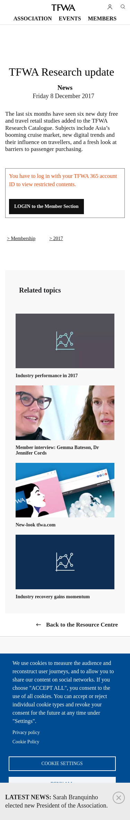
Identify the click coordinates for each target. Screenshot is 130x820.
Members (102, 18)
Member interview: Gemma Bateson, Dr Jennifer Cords (57, 450)
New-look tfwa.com (35, 524)
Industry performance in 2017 (47, 375)
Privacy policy (26, 732)
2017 (58, 238)
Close (119, 798)
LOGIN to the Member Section (46, 206)
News (65, 87)
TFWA (63, 7)
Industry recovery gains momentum (53, 596)
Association (33, 18)
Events (70, 18)
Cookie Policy (25, 741)
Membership (23, 238)
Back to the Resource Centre (82, 624)
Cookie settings (62, 763)
